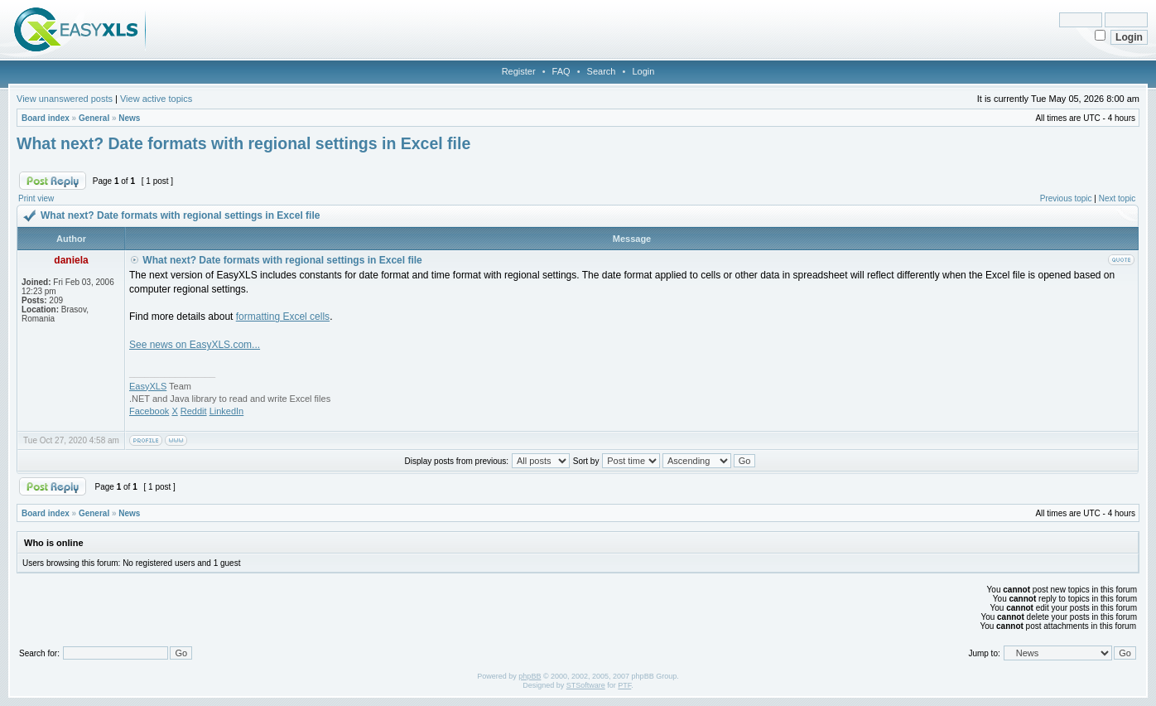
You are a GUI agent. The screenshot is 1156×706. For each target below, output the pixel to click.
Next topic (1117, 198)
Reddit (194, 411)
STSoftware (585, 685)
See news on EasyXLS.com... (194, 345)
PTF (624, 685)
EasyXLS (147, 386)
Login (643, 71)
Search (601, 71)
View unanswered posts (65, 99)
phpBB (529, 676)
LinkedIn (227, 411)
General (94, 118)
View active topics (156, 99)
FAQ (561, 71)
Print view (36, 198)
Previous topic (1066, 198)
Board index (46, 118)
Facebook (149, 411)
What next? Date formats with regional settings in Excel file (243, 143)
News (129, 118)
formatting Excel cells (283, 316)
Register (519, 71)
